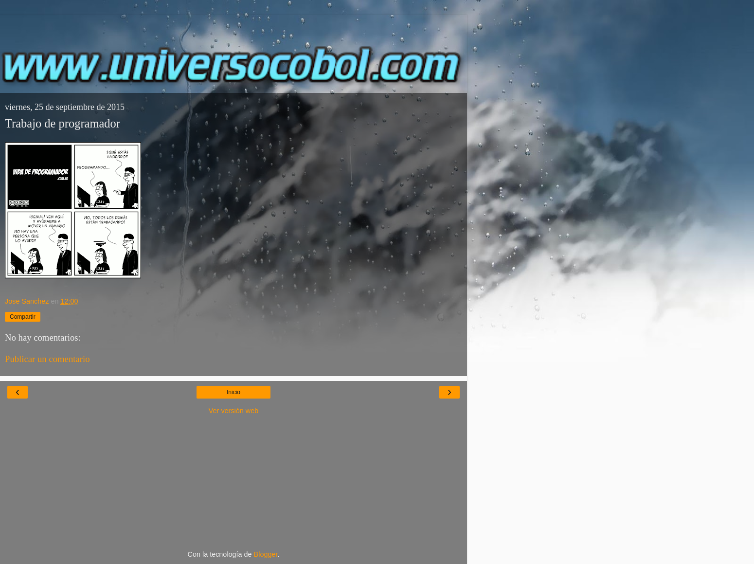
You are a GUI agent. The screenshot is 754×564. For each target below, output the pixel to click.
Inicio (233, 392)
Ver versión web (233, 411)
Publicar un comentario (47, 359)
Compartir (23, 316)
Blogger (266, 554)
